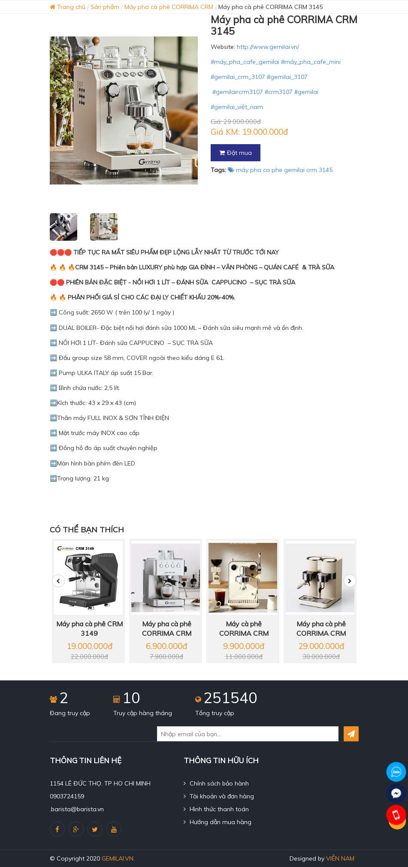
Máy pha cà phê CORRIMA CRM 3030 (321, 628)
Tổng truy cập (214, 713)
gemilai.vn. (118, 858)
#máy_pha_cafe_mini (311, 62)
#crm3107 (279, 92)
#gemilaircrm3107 (237, 92)
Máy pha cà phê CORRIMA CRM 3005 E (166, 628)
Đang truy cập (70, 713)
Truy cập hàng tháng (142, 713)
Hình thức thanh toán (216, 809)
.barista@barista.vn (77, 809)
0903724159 (67, 796)
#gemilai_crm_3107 (238, 77)
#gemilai (306, 92)
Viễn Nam (340, 858)
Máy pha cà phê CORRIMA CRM (168, 7)
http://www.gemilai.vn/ (268, 47)
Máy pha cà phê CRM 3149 (89, 628)
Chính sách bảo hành (216, 783)
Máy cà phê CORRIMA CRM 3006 (244, 628)
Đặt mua (235, 153)
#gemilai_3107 (287, 77)
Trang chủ (67, 7)
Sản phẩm (105, 7)
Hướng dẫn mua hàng (217, 822)
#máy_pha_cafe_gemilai (245, 62)
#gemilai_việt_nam (237, 107)
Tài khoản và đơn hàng (219, 796)
